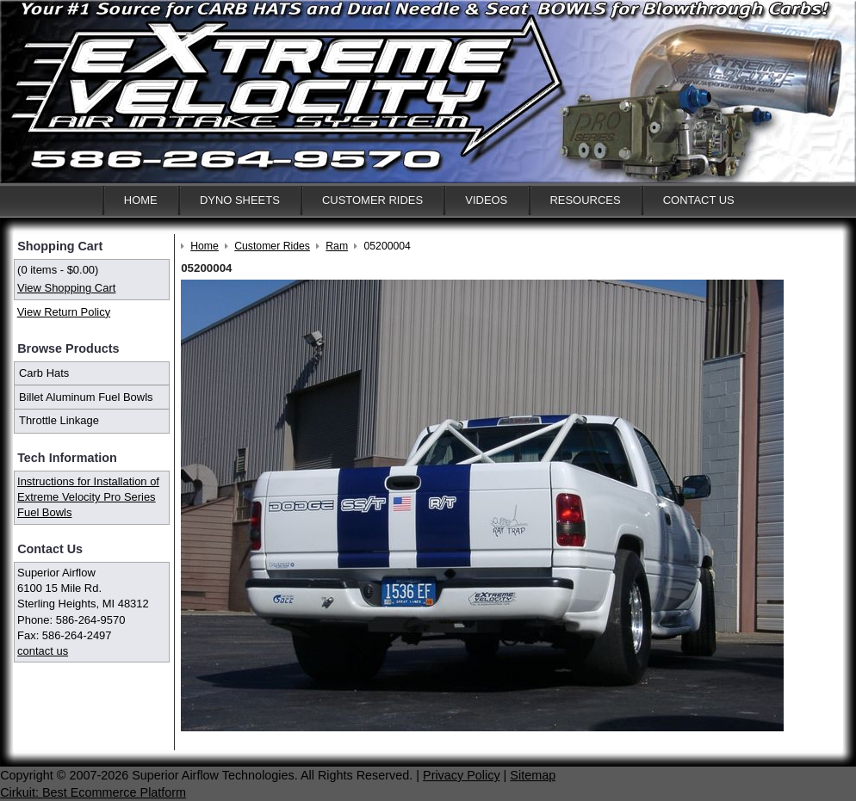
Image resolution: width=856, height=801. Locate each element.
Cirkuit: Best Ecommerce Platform (93, 792)
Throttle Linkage (59, 420)
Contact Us (699, 200)
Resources (584, 200)
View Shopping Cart (66, 287)
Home (141, 200)
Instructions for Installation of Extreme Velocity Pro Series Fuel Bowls (88, 497)
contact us (42, 650)
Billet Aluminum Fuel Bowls (86, 397)
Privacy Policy (461, 775)
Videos (486, 200)
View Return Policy (63, 311)
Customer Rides (372, 200)
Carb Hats (44, 373)
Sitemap (532, 775)
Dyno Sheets (240, 200)
